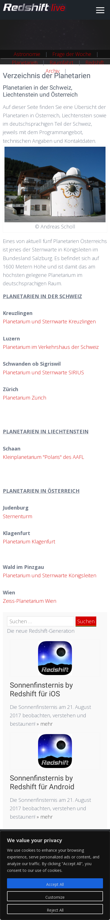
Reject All (55, 910)
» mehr (44, 723)
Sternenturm (17, 516)
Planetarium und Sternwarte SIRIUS (43, 372)
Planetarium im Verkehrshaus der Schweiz (51, 347)
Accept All (55, 884)
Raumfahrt (61, 62)
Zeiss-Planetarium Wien (29, 600)
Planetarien (25, 62)
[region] (55, 875)
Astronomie (27, 54)
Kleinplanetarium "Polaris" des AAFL (43, 457)
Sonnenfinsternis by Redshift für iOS (41, 689)
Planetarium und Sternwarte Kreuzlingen (49, 321)
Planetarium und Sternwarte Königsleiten (49, 575)
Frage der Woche (71, 54)
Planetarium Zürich (24, 397)
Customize (55, 897)
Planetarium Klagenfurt (29, 541)
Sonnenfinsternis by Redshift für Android (42, 782)
